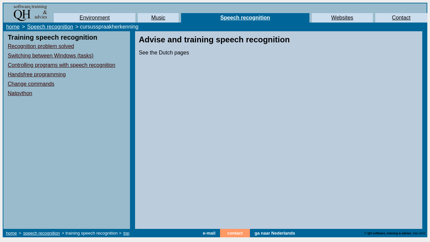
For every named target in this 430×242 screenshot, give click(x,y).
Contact (401, 18)
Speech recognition (245, 18)
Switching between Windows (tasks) (50, 55)
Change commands (31, 84)
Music (158, 18)
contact (235, 233)
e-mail (209, 233)
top (126, 233)
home (12, 27)
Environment (95, 18)
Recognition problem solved (41, 46)
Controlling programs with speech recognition (61, 65)
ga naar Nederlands (275, 233)
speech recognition (41, 233)
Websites (342, 18)
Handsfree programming (37, 74)
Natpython (20, 93)
